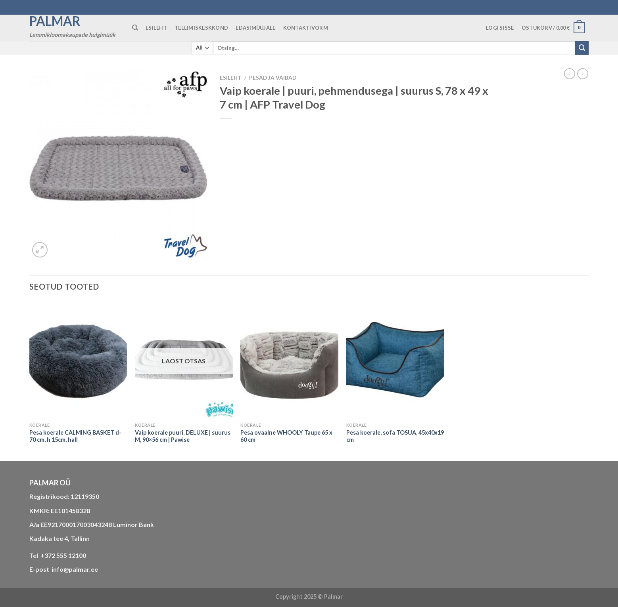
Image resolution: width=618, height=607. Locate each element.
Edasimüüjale (255, 28)
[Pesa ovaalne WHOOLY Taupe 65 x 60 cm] (289, 359)
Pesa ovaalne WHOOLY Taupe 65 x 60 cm (286, 436)
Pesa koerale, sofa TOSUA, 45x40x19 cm (395, 436)
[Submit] (582, 48)
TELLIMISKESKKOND (201, 28)
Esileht (231, 77)
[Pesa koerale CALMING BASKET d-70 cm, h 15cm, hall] (78, 359)
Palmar (55, 21)
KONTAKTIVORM (305, 28)
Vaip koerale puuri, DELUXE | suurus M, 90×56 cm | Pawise (182, 436)
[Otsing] (135, 27)
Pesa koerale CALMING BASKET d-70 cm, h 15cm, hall (75, 436)
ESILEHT (156, 28)
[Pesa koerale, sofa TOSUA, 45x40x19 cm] (395, 359)
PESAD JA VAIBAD (272, 77)
